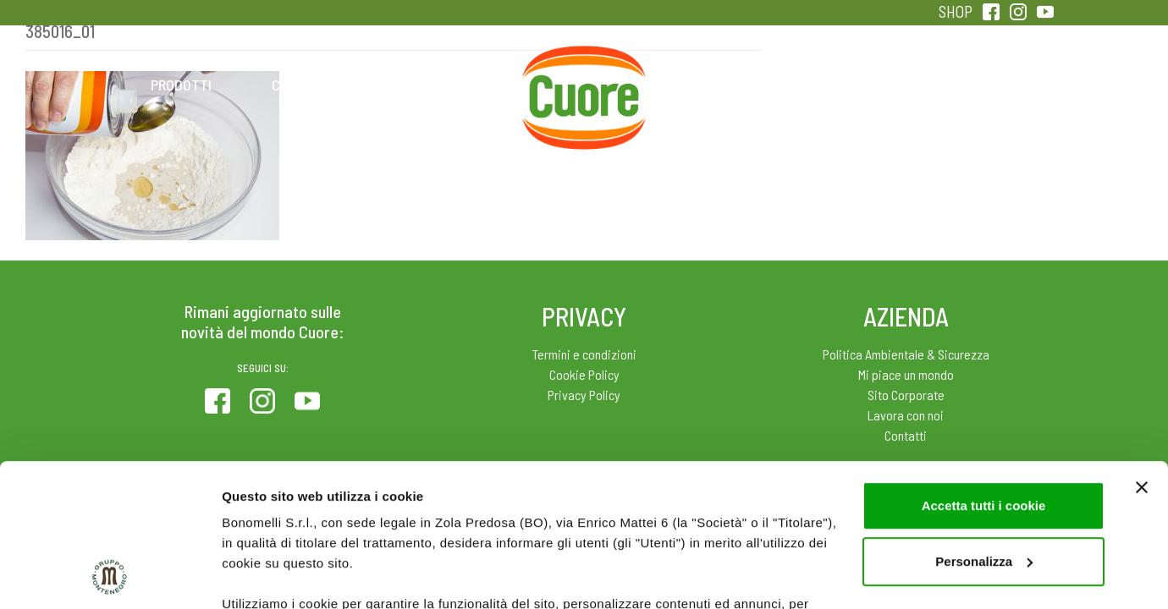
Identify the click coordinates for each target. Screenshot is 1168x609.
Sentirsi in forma (986, 84)
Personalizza (984, 427)
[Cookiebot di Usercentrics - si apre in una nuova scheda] (110, 576)
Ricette (450, 84)
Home (584, 66)
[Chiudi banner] (1142, 353)
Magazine (718, 84)
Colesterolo (315, 84)
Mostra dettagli (267, 575)
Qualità (853, 84)
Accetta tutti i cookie (984, 372)
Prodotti (181, 84)
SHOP (955, 11)
